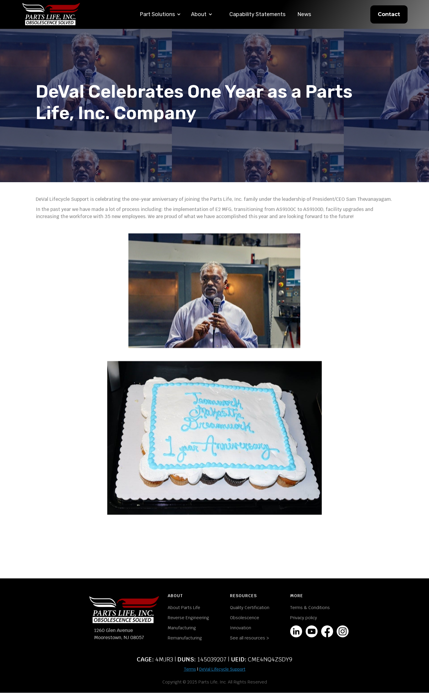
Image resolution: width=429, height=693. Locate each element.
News (304, 14)
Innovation (240, 627)
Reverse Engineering (188, 617)
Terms (190, 669)
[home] (51, 14)
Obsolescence (244, 617)
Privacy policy (303, 617)
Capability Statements (257, 14)
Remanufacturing (185, 638)
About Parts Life (184, 607)
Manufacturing (182, 627)
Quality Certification (249, 607)
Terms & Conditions (310, 607)
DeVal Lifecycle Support (222, 669)
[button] (160, 14)
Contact (389, 14)
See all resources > (249, 638)
